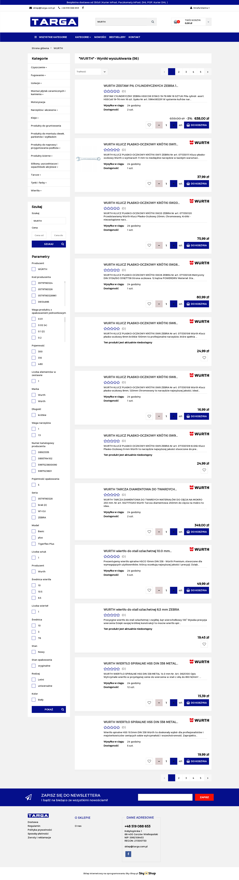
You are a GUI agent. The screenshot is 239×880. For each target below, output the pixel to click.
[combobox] (91, 71)
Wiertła (36, 190)
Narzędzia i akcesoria (44, 110)
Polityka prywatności (40, 829)
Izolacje (36, 83)
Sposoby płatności (38, 833)
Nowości (100, 37)
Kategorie (83, 37)
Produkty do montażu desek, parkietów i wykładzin (47, 135)
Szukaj (48, 244)
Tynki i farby (39, 182)
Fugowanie (38, 75)
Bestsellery (117, 37)
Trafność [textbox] (81, 71)
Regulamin (34, 826)
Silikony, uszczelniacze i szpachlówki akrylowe (44, 165)
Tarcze (36, 174)
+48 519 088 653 (68, 8)
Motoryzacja (38, 102)
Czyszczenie (39, 67)
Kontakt (134, 37)
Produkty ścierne (42, 155)
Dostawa (33, 822)
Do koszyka (196, 125)
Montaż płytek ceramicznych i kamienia (48, 93)
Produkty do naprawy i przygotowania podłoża (45, 146)
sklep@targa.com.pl (42, 8)
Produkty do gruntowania (46, 125)
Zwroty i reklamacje (39, 837)
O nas (78, 826)
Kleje (35, 117)
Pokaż (49, 709)
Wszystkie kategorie (50, 37)
